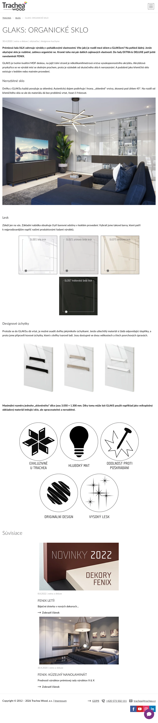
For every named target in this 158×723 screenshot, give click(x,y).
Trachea (6, 18)
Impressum (61, 701)
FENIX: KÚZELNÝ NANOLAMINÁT (62, 674)
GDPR (95, 701)
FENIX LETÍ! (46, 600)
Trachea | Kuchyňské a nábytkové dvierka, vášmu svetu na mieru (14, 6)
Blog (18, 18)
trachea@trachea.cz (145, 701)
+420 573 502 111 (116, 701)
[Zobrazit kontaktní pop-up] (149, 714)
